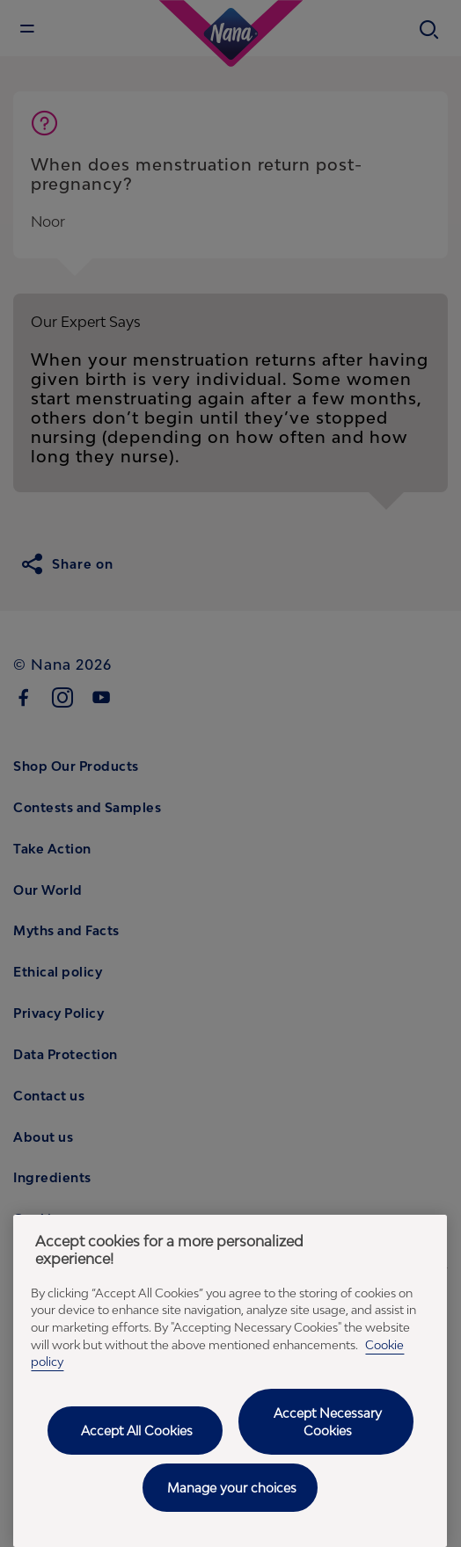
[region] (230, 1381)
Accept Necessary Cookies (328, 1421)
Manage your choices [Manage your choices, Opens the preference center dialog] (231, 1487)
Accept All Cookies (137, 1430)
